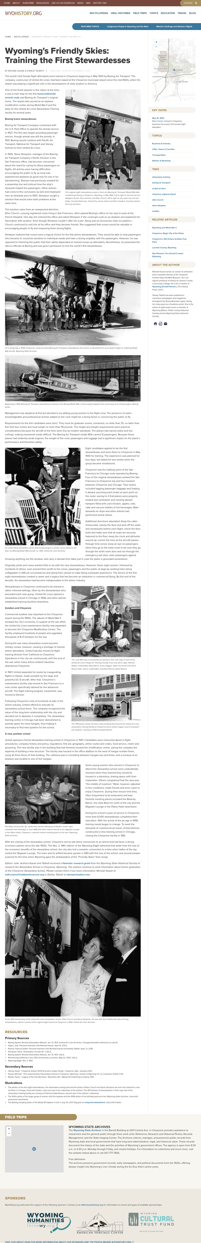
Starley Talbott (35, 70)
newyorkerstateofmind (94, 1102)
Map (88, 3)
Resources (42, 3)
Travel (182, 14)
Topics (153, 14)
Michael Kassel (16, 70)
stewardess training (161, 177)
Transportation (159, 155)
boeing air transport (161, 182)
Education (168, 14)
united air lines (159, 188)
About (16, 3)
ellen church (157, 199)
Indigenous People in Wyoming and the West (127, 26)
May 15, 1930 (158, 118)
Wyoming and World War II (164, 227)
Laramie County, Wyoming (164, 247)
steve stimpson (159, 205)
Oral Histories (120, 14)
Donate (188, 3)
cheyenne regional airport (164, 194)
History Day (100, 3)
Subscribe (28, 3)
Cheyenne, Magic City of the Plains (168, 233)
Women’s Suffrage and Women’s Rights (174, 26)
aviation (155, 211)
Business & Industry (161, 143)
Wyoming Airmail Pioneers (164, 286)
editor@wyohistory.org (92, 1204)
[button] (174, 70)
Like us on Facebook (63, 3)
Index (80, 3)
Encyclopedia (99, 14)
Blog (192, 14)
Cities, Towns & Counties (163, 149)
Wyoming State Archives (89, 1126)
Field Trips (140, 14)
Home (7, 3)
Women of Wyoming (161, 160)
